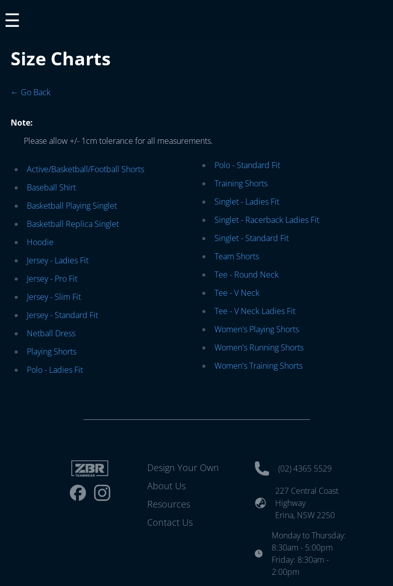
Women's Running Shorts (258, 347)
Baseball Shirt (51, 187)
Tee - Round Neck (246, 274)
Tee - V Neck (236, 292)
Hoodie (40, 242)
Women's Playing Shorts (256, 329)
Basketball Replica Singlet (73, 223)
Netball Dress (51, 333)
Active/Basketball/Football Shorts (85, 169)
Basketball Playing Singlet (72, 205)
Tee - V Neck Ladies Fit (254, 311)
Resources (168, 504)
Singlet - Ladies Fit (246, 201)
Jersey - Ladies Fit (58, 260)
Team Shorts (236, 256)
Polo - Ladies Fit (55, 369)
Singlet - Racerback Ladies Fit (266, 219)
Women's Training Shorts (258, 365)
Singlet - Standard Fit (251, 238)
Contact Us (170, 522)
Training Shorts (241, 183)
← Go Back (31, 92)
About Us (166, 486)
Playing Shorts (51, 351)
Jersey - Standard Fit (62, 315)
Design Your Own (183, 467)
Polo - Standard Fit (247, 165)
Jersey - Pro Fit (52, 278)
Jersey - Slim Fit (54, 296)
